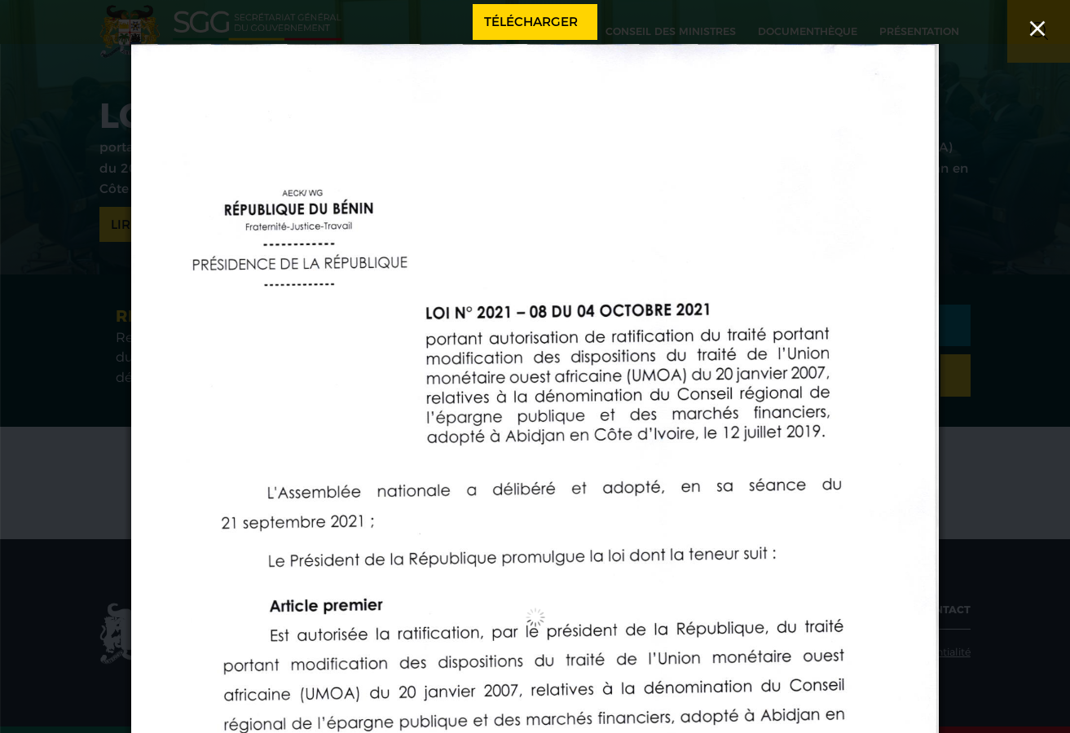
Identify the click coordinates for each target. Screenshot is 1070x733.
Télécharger (531, 21)
